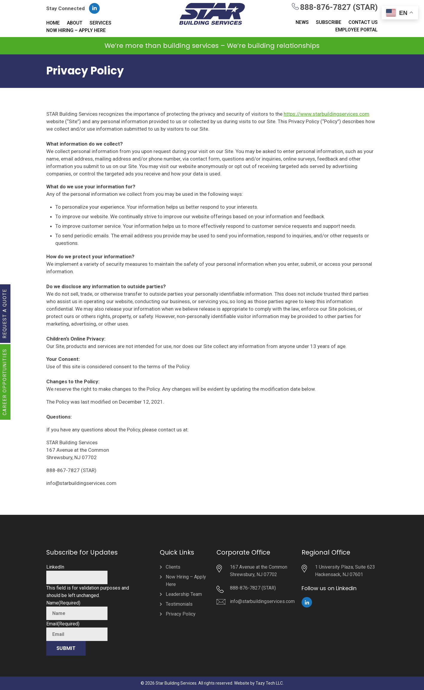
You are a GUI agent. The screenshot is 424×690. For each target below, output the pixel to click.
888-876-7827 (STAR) (339, 7)
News (302, 22)
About (74, 23)
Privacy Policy (181, 614)
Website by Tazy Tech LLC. (259, 683)
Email (62, 624)
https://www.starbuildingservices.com (326, 114)
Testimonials (179, 604)
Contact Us (363, 22)
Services (100, 23)
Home (53, 23)
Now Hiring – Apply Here (76, 30)
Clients (173, 567)
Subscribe (328, 22)
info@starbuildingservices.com (262, 601)
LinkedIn (55, 567)
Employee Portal (356, 30)
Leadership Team (184, 594)
